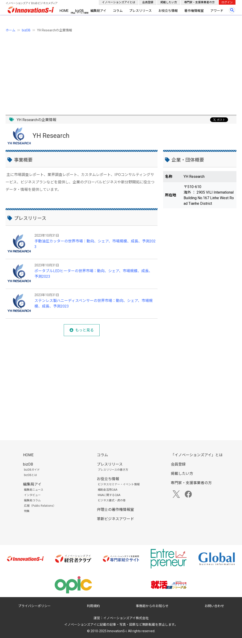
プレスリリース (140, 11)
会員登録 (147, 2)
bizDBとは (30, 475)
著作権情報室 (194, 11)
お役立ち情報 (168, 11)
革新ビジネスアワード (115, 519)
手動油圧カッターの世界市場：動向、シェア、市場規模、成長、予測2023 (95, 244)
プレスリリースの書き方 (113, 469)
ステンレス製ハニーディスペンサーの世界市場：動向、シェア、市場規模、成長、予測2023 (93, 303)
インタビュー (32, 495)
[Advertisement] (121, 70)
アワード (216, 11)
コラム (118, 11)
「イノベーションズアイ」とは (197, 455)
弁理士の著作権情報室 (115, 509)
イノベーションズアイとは (118, 2)
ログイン (227, 2)
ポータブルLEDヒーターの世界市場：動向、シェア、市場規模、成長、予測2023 (93, 274)
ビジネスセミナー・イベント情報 (119, 484)
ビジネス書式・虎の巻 (112, 500)
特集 (27, 511)
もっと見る (84, 330)
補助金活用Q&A (107, 489)
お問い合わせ (214, 606)
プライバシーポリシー (34, 606)
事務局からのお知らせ (152, 606)
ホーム (10, 30)
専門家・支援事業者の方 (199, 2)
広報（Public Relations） (40, 505)
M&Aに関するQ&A (109, 495)
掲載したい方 (168, 2)
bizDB (79, 11)
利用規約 (93, 606)
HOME (64, 11)
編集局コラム (32, 500)
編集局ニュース (33, 489)
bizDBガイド (32, 469)
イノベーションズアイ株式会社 (126, 618)
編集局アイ (98, 11)
